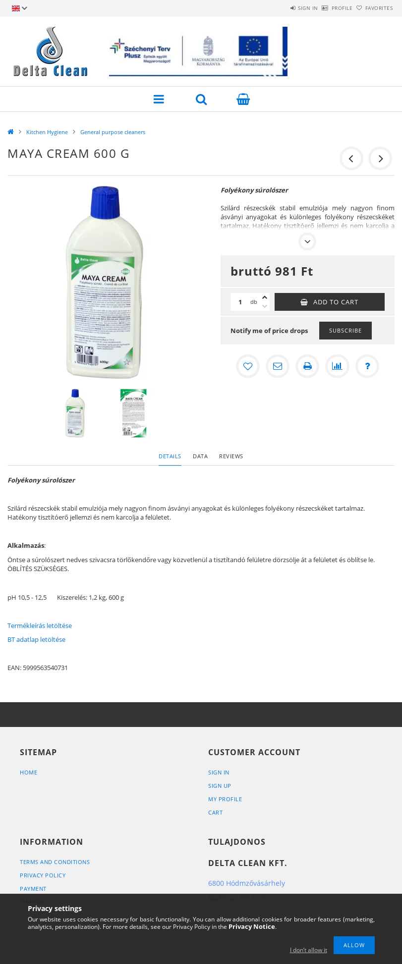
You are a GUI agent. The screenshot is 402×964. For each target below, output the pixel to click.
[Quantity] (240, 302)
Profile (325, 7)
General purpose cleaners (112, 132)
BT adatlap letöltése (36, 639)
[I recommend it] (277, 366)
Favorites (373, 7)
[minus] (265, 306)
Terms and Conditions (55, 862)
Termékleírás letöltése (39, 625)
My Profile (225, 799)
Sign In (219, 772)
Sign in (280, 7)
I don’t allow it (308, 950)
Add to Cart (335, 301)
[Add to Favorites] (248, 366)
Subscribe (345, 330)
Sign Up (219, 785)
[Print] (307, 366)
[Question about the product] (367, 366)
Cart (215, 812)
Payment (33, 888)
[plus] (265, 297)
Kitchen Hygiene (47, 132)
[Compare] (337, 366)
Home (28, 772)
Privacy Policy (42, 875)
